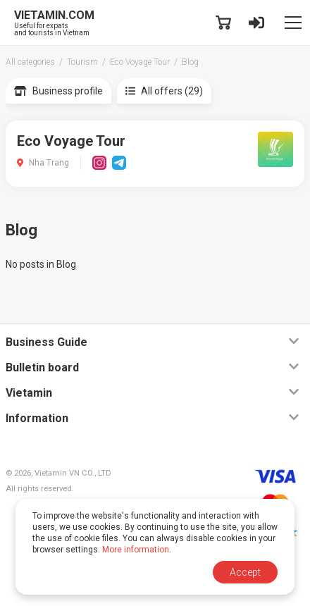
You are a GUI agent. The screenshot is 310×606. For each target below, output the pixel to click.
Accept (245, 572)
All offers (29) (164, 91)
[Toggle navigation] (293, 22)
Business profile (58, 91)
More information (135, 550)
